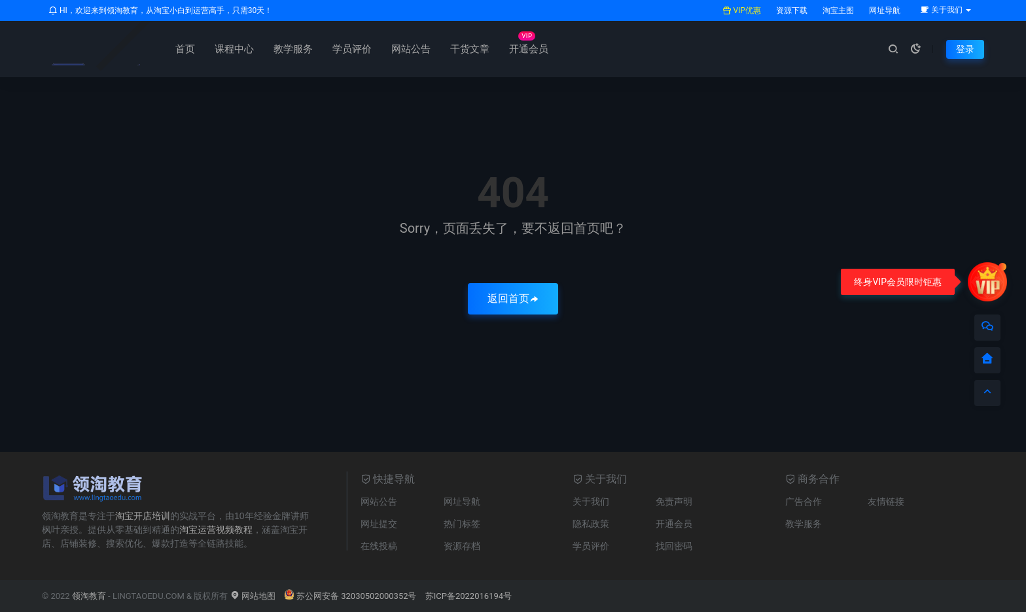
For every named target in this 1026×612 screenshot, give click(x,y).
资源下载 (790, 10)
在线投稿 (379, 546)
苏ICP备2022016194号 (468, 596)
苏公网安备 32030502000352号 (350, 596)
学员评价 (352, 49)
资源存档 (462, 546)
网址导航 (883, 10)
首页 (185, 49)
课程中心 (234, 49)
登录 (965, 49)
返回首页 (513, 298)
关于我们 (591, 501)
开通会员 (528, 49)
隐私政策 (591, 523)
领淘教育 (89, 596)
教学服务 (293, 49)
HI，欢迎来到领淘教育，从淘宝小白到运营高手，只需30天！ (160, 10)
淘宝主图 (837, 10)
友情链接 (886, 501)
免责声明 (674, 501)
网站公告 (411, 49)
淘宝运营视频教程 (216, 529)
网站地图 (252, 596)
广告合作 (803, 501)
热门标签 (462, 523)
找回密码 (674, 546)
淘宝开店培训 (142, 516)
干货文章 (469, 49)
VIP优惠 (741, 10)
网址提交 (379, 523)
